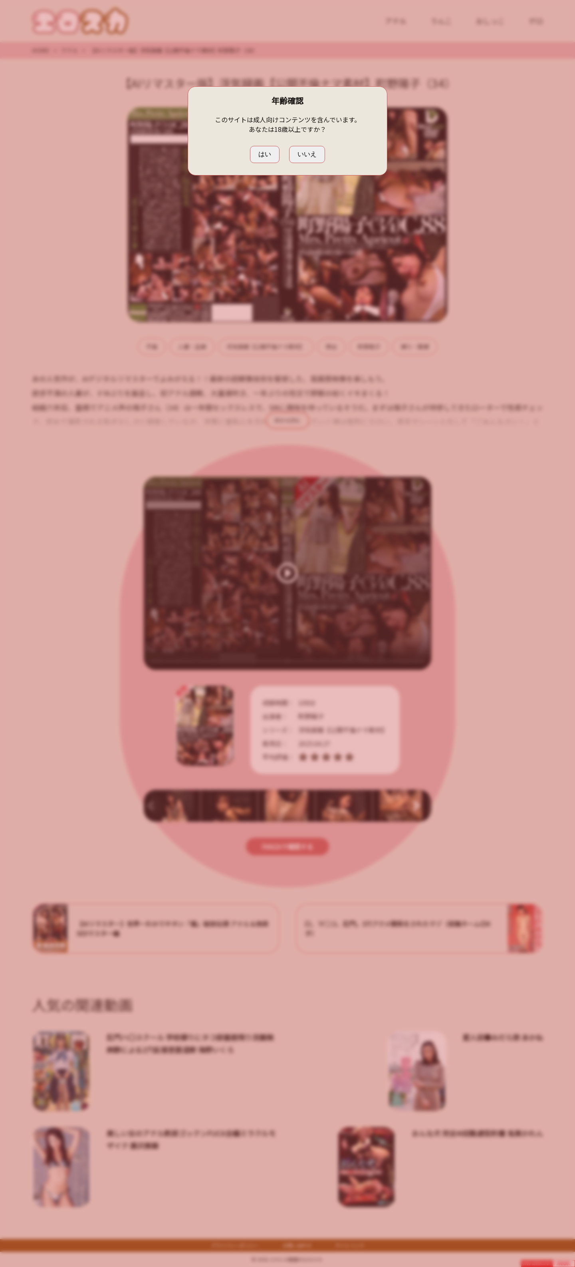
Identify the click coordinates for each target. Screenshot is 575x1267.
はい (264, 154)
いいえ (307, 154)
